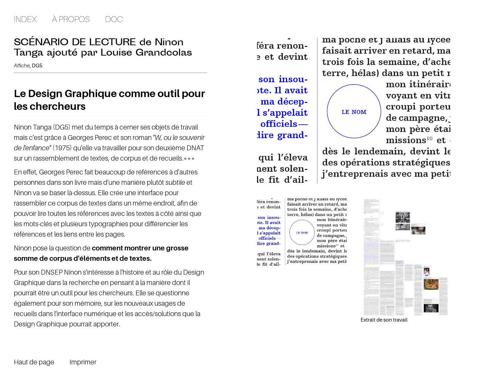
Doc (114, 19)
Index (25, 19)
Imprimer (82, 362)
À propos (71, 19)
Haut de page (34, 362)
